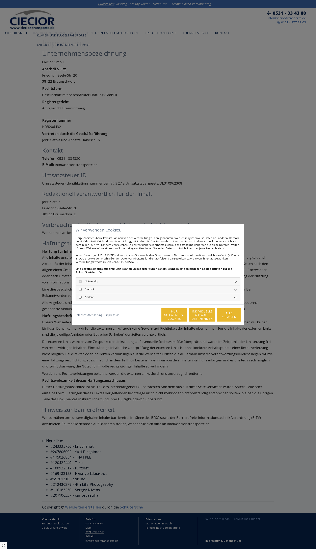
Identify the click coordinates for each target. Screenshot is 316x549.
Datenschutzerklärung (88, 315)
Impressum (112, 315)
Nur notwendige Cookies (146, 315)
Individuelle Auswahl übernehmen (184, 315)
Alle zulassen (222, 315)
